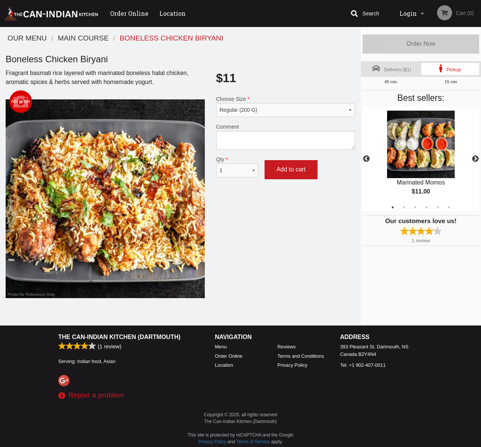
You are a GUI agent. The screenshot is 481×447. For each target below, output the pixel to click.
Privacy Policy (292, 365)
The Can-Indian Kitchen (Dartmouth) (119, 337)
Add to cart (291, 169)
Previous (366, 159)
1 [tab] (392, 207)
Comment (285, 137)
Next (475, 159)
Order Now (420, 43)
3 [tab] (415, 207)
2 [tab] (404, 207)
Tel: (363, 365)
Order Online (129, 13)
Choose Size (285, 106)
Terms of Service (253, 441)
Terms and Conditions (300, 356)
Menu (221, 347)
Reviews (286, 347)
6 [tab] (449, 207)
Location (172, 13)
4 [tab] (426, 207)
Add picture (20, 101)
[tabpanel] (421, 159)
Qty (237, 166)
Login (408, 13)
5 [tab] (438, 207)
